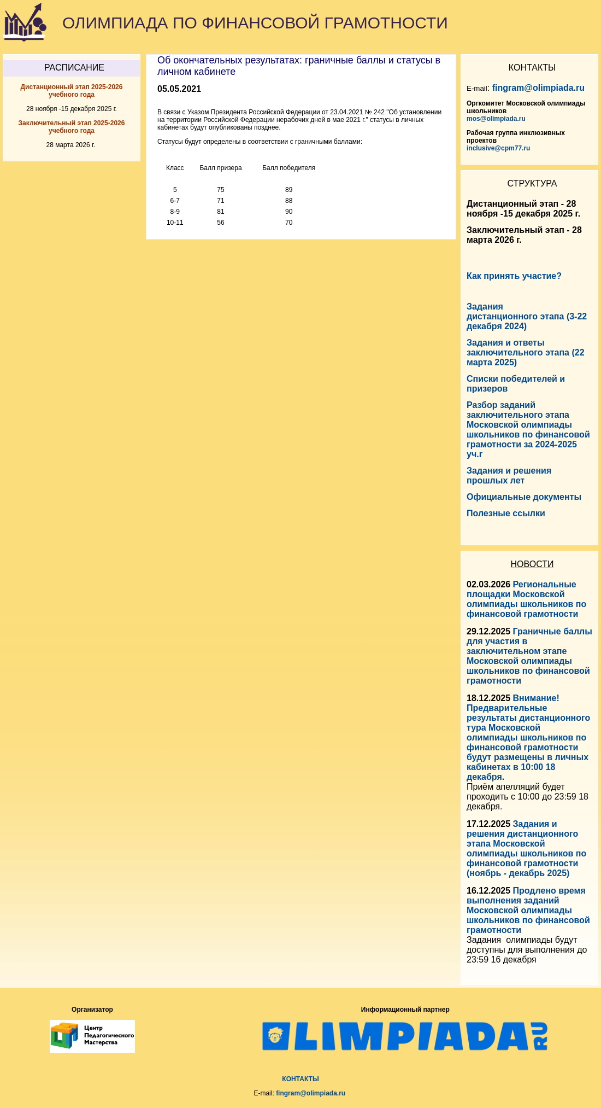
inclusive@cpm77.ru (498, 148)
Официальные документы (524, 496)
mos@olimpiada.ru (496, 119)
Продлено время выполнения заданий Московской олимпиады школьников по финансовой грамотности (528, 910)
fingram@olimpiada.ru (538, 87)
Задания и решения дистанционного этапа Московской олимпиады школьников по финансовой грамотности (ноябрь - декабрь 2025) (526, 848)
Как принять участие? (514, 276)
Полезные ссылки (506, 513)
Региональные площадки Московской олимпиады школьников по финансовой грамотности (526, 599)
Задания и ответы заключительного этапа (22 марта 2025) (526, 352)
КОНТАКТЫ (300, 1079)
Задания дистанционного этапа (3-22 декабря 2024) (527, 316)
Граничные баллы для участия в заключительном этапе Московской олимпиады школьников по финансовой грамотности (529, 656)
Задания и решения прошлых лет (509, 475)
